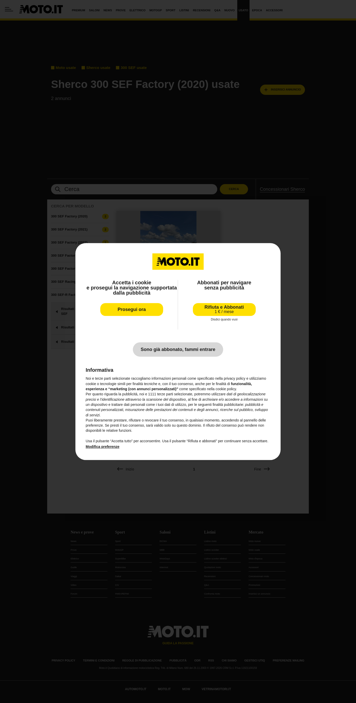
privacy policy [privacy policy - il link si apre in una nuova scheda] (234, 379)
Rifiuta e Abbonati (224, 309)
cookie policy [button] (226, 389)
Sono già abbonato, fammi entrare (178, 349)
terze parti (165, 394)
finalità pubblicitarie (228, 405)
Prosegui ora (131, 309)
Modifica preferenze (102, 447)
